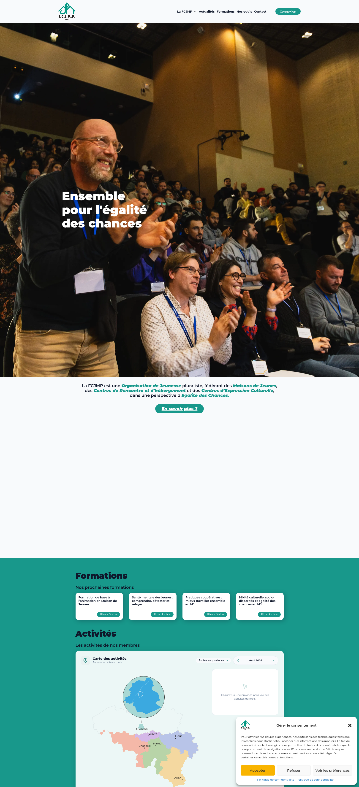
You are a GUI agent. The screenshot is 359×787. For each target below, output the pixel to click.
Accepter (258, 770)
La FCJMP (187, 11)
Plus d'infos (108, 614)
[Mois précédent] (238, 660)
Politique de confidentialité (275, 779)
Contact (260, 11)
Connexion (288, 11)
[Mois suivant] (273, 660)
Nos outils (244, 11)
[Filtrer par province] (213, 660)
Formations (225, 11)
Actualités (207, 11)
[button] (350, 725)
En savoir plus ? (180, 408)
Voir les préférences (332, 770)
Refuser (293, 770)
